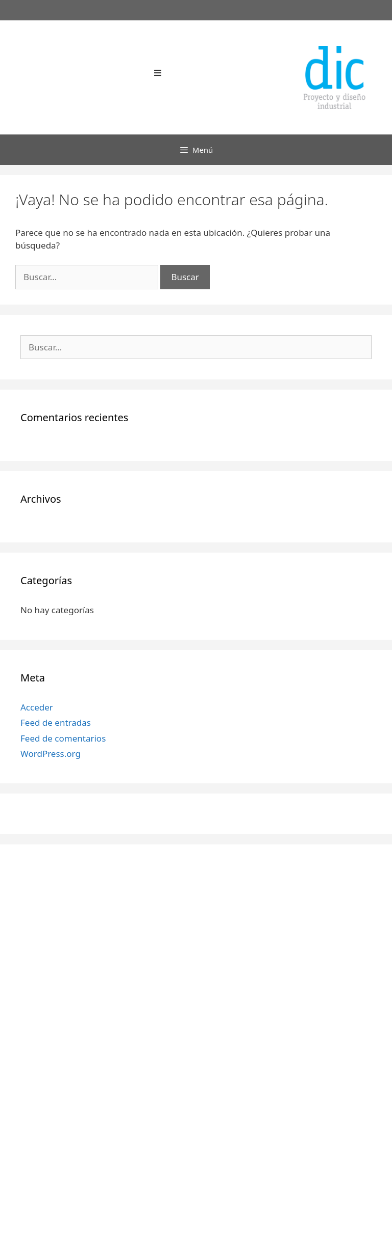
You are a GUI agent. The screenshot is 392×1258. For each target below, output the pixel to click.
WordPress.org (50, 753)
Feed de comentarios (63, 738)
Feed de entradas (55, 722)
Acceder (36, 707)
